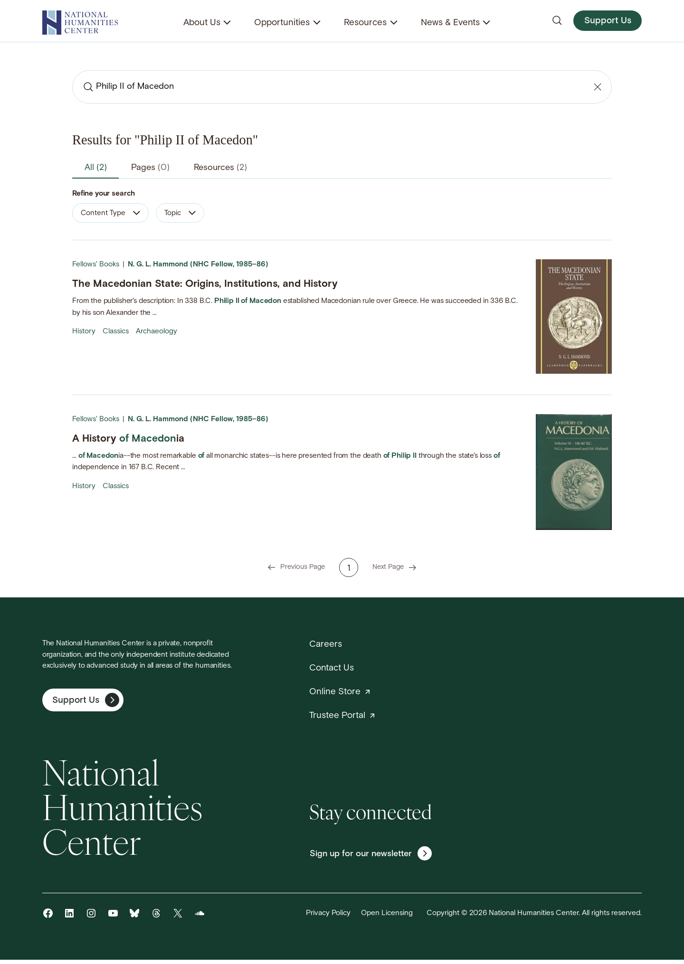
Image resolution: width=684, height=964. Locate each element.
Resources (365, 23)
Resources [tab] (233, 168)
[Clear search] (596, 87)
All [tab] (97, 168)
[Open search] (557, 20)
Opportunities (282, 23)
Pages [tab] (157, 168)
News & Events (450, 23)
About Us (201, 23)
